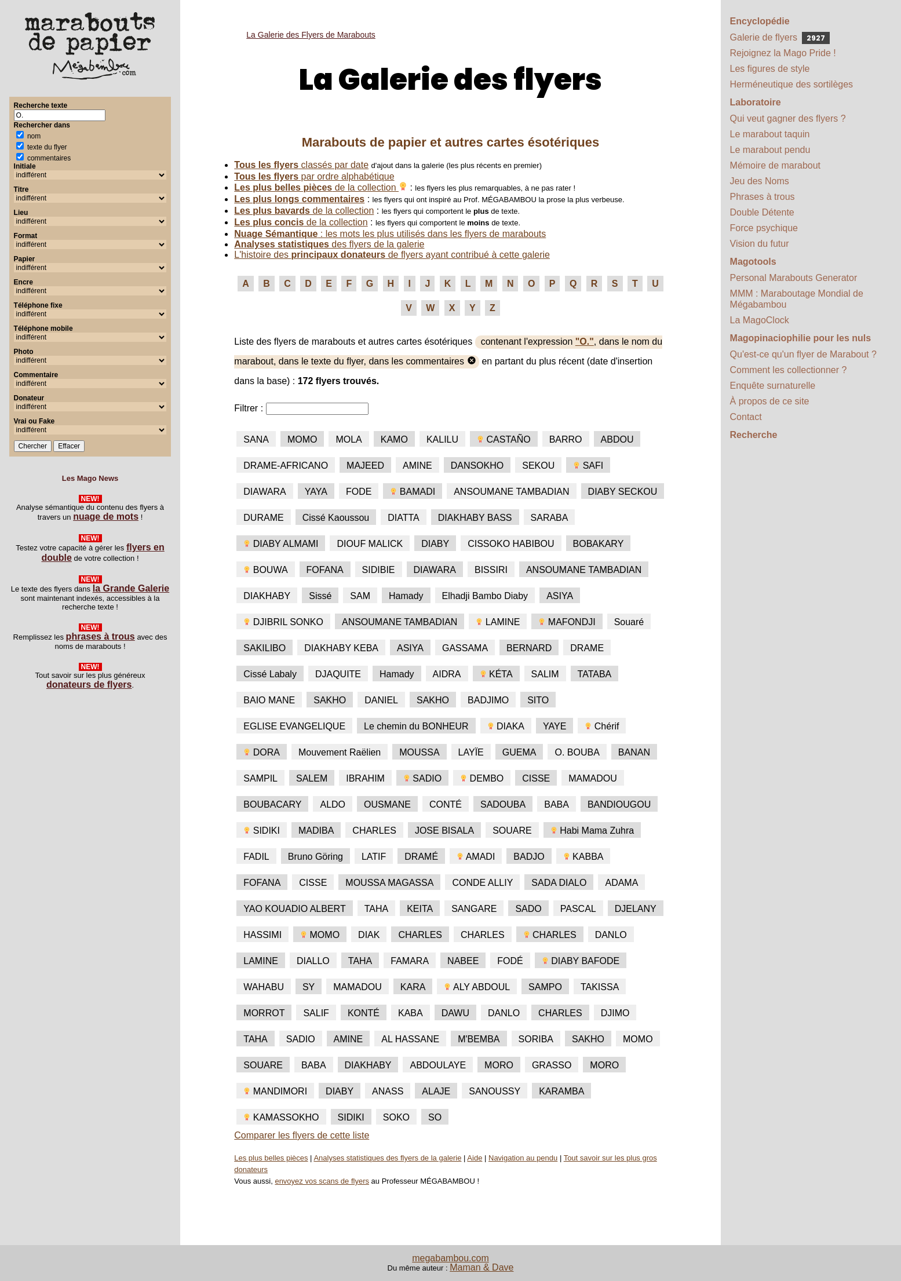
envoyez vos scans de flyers (322, 1181)
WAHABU (263, 987)
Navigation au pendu (522, 1158)
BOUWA (265, 570)
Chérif (602, 726)
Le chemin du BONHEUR (416, 726)
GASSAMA (465, 648)
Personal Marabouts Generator (794, 278)
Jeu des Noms (759, 181)
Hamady (406, 596)
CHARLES (374, 830)
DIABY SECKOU (623, 492)
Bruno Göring (315, 857)
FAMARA (410, 961)
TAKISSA (600, 987)
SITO (538, 700)
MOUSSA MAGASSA (389, 883)
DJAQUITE (338, 674)
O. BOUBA (577, 752)
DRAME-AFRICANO (285, 465)
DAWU (455, 1013)
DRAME (587, 648)
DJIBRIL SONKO (283, 622)
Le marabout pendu (770, 150)
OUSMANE (387, 804)
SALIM (545, 674)
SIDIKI (261, 830)
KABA (410, 1013)
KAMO (394, 439)
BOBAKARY (598, 544)
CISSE (536, 778)
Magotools (753, 262)
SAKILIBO (264, 648)
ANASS (387, 1091)
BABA (556, 804)
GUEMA (519, 752)
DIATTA (404, 518)
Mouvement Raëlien (339, 752)
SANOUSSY (494, 1091)
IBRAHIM (365, 778)
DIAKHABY (266, 596)
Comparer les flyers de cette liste (301, 1135)
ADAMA (621, 883)
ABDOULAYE (438, 1065)
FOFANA (325, 570)
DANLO (611, 935)
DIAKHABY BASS (475, 518)
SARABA (549, 518)
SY (308, 987)
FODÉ (510, 961)
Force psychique (764, 228)
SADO (528, 909)
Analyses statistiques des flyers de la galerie (387, 1158)
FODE (358, 492)
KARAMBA (561, 1091)
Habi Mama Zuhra (592, 830)
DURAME (263, 518)
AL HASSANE (410, 1039)
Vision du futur (759, 244)
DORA (261, 752)
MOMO (302, 439)
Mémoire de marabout (775, 165)
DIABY (435, 544)
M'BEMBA (478, 1039)
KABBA (583, 857)
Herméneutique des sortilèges (791, 84)
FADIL (256, 857)
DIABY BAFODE (580, 961)
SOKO (396, 1117)
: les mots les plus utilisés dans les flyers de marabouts (390, 234)
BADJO (528, 857)
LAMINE (498, 622)
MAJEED (365, 465)
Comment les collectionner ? (788, 370)
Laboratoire (755, 102)
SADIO (422, 778)
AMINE (417, 465)
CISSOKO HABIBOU (511, 544)
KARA (413, 987)
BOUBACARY (272, 804)
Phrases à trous (762, 197)
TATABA (595, 674)
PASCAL (578, 909)
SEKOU (538, 465)
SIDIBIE (378, 570)
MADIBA (316, 830)
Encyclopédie (760, 21)
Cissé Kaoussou (336, 518)
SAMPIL (260, 778)
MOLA (348, 439)
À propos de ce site (769, 401)
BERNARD (529, 648)
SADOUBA (503, 804)
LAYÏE (471, 752)
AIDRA (447, 674)
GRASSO (551, 1065)
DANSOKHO (477, 465)
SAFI (588, 465)
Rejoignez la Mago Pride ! (783, 53)
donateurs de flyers (89, 684)
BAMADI (412, 492)
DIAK (369, 935)
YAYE (554, 726)
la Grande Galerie (131, 588)
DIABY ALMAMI (280, 544)
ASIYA (559, 596)
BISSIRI (491, 570)
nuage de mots (105, 516)
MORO (498, 1065)
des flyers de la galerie (329, 244)
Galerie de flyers (780, 37)
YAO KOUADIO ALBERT (294, 909)
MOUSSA (419, 752)
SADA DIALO (558, 883)
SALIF (316, 1013)
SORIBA (536, 1039)
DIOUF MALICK (370, 544)
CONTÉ (445, 804)
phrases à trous (100, 636)
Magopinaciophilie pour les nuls (800, 338)
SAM (360, 596)
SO (435, 1117)
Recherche (754, 435)
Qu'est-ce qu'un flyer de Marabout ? (803, 354)
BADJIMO (488, 700)
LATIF (374, 857)
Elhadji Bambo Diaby (485, 596)
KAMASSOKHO (281, 1117)
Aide (474, 1158)
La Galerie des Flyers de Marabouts (310, 34)
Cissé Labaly (270, 674)
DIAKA (505, 726)
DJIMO (615, 1013)
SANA (256, 439)
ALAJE (436, 1091)
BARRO (565, 439)
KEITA (420, 909)
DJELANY (635, 909)
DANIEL (381, 700)
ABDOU (617, 439)
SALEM (311, 778)
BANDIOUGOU (619, 804)
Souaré (629, 622)
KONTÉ (364, 1013)
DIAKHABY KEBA (341, 648)
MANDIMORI (275, 1091)
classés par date (301, 165)
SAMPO (545, 987)
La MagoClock (759, 320)
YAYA (316, 492)
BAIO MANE (269, 700)
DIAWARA (264, 492)
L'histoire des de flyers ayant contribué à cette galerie (392, 255)
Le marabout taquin (770, 134)
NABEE (463, 961)
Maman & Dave (481, 1267)
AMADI (476, 857)
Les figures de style (770, 69)
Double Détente (762, 212)
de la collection (320, 187)
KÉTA (496, 674)
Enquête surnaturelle (773, 385)
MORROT (263, 1013)
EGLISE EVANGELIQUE (294, 726)
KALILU (442, 439)
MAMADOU (592, 778)
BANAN (634, 752)
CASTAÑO (504, 439)
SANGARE (474, 909)
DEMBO (482, 778)
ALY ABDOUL (477, 987)
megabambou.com (450, 1258)
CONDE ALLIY (482, 883)
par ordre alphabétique (314, 176)
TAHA (376, 909)
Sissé (320, 596)
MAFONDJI (566, 622)
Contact (746, 417)
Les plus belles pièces (271, 1158)
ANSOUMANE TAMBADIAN (511, 492)
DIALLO (313, 961)
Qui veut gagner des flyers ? (788, 118)
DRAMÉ (421, 857)
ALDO (332, 804)
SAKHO (329, 700)
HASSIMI (262, 935)
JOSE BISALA (444, 830)
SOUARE (512, 830)
